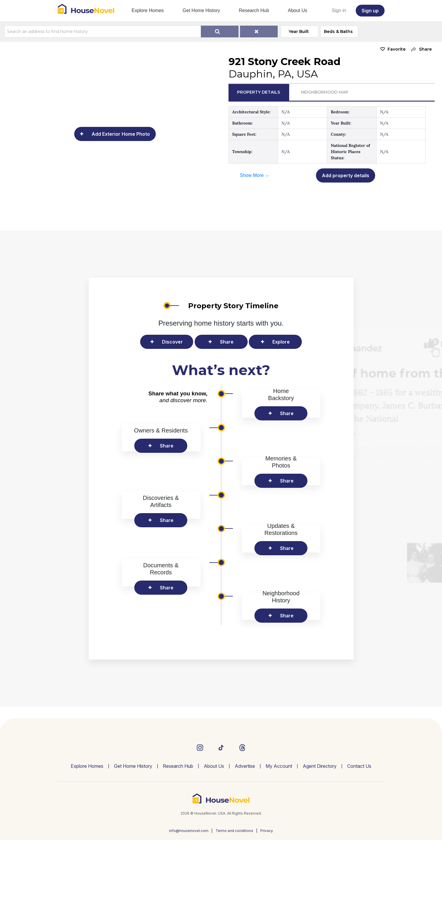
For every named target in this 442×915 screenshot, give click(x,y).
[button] (420, 49)
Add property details (345, 175)
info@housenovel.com (188, 906)
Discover (172, 342)
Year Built (300, 31)
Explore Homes (148, 10)
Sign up (370, 11)
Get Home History (201, 10)
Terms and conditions (234, 906)
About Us (297, 10)
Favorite (396, 49)
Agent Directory (320, 841)
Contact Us (359, 841)
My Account (279, 841)
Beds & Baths (340, 31)
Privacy (266, 906)
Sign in (339, 10)
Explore (281, 342)
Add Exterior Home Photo (121, 134)
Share (227, 342)
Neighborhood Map (324, 92)
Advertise (245, 841)
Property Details (258, 92)
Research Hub (254, 10)
